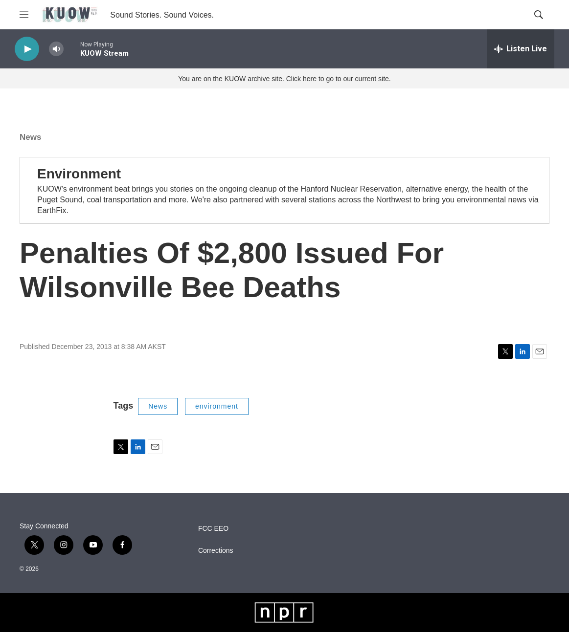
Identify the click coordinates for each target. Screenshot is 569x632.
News (30, 137)
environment (216, 406)
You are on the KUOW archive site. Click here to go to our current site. (284, 79)
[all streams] (520, 48)
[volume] (56, 49)
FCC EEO (213, 528)
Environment (79, 173)
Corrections (215, 550)
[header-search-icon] (538, 14)
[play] (27, 49)
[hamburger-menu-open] (24, 14)
